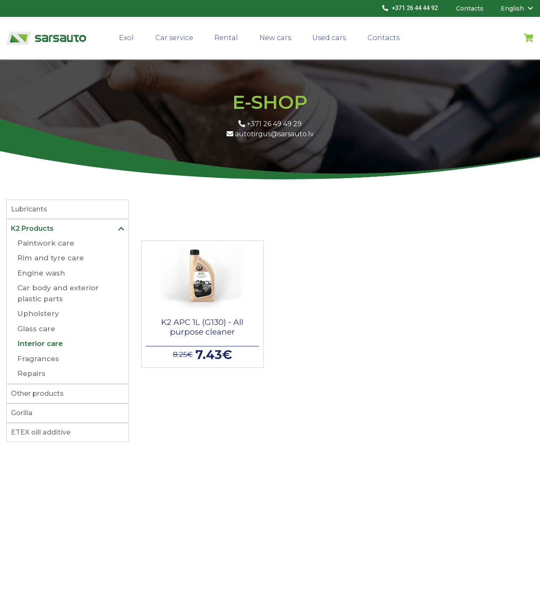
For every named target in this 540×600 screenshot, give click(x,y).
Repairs (31, 373)
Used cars (329, 38)
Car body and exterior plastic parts (58, 293)
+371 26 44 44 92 (410, 8)
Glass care (36, 328)
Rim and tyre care (50, 258)
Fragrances (38, 358)
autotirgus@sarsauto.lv (270, 134)
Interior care (40, 343)
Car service (174, 38)
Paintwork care (45, 243)
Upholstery (38, 313)
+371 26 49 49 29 (270, 124)
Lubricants (29, 209)
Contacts (383, 38)
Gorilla (21, 413)
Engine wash (41, 273)
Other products (37, 393)
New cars (275, 38)
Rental (226, 38)
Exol (126, 38)
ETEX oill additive (40, 432)
